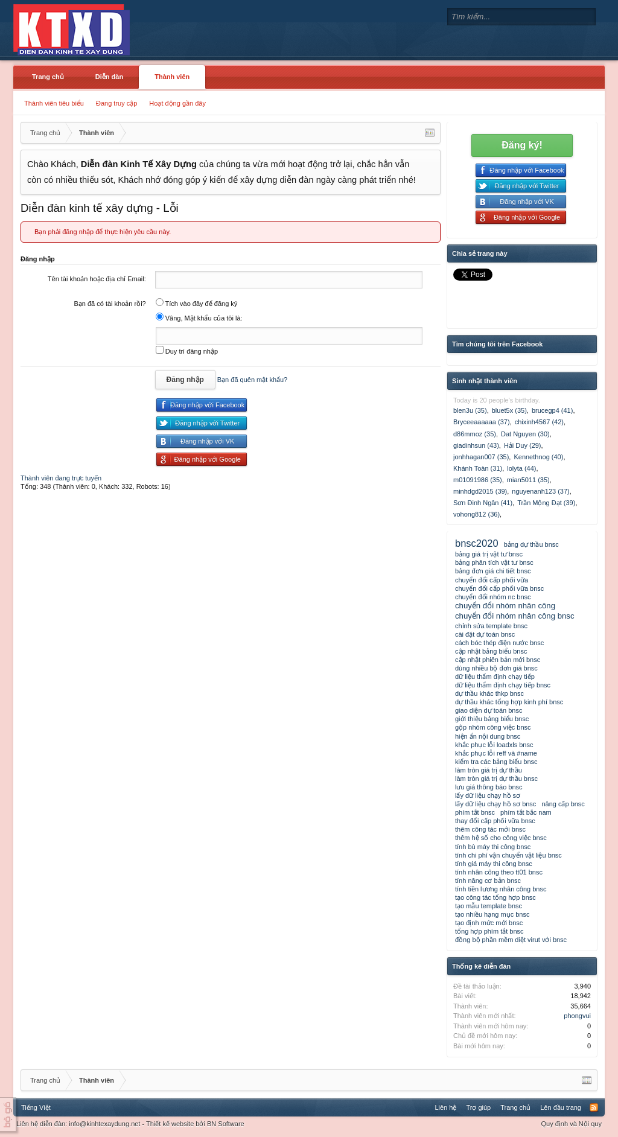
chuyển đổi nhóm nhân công (505, 605)
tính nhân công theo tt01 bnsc (499, 872)
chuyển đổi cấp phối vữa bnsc (499, 588)
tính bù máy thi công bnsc (492, 846)
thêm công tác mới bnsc (490, 829)
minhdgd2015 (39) (480, 491)
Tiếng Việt (36, 1107)
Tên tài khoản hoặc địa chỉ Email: (97, 278)
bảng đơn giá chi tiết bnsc (492, 571)
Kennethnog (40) (538, 456)
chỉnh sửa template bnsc (491, 625)
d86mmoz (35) (474, 434)
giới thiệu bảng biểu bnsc (492, 718)
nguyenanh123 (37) (540, 491)
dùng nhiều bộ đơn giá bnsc (496, 668)
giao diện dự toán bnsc (488, 710)
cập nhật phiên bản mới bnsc (497, 659)
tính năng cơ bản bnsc (488, 880)
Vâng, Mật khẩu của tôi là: (199, 318)
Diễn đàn (109, 76)
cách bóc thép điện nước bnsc (499, 642)
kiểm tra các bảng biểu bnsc (496, 761)
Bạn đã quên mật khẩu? (252, 379)
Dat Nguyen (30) (525, 434)
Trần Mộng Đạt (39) (546, 502)
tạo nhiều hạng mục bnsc (492, 914)
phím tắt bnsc (475, 812)
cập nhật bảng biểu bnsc (491, 651)
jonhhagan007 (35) (481, 456)
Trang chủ (48, 76)
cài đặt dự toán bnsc (485, 634)
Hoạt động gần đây (177, 103)
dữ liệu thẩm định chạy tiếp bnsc (502, 685)
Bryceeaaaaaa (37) (481, 421)
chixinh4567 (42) (539, 421)
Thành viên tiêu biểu (54, 103)
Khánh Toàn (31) (477, 468)
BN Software (225, 1123)
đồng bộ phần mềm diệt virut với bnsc (511, 939)
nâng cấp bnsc (562, 803)
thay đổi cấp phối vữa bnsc (495, 820)
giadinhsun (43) (476, 445)
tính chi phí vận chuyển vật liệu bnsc (508, 855)
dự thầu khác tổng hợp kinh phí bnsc (509, 701)
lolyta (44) (521, 468)
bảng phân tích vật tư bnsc (494, 562)
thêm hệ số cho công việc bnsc (501, 837)
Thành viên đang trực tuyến (61, 478)
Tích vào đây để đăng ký (197, 303)
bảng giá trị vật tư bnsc (489, 554)
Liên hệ (445, 1107)
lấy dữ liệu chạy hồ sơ (487, 795)
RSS (594, 1107)
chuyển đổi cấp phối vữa (491, 580)
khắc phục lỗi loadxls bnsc (494, 744)
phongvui (577, 1015)
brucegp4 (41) (552, 410)
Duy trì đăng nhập (187, 351)
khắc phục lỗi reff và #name (496, 753)
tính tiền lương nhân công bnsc (500, 889)
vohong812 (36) (476, 514)
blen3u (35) (470, 410)
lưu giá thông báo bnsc (489, 787)
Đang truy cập (116, 103)
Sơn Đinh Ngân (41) (482, 502)
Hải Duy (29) (522, 445)
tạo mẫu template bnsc (488, 905)
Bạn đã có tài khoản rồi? (109, 303)
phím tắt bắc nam (526, 812)
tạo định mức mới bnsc (489, 922)
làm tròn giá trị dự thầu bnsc (496, 778)
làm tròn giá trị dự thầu (488, 770)
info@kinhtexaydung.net (104, 1123)
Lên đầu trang (560, 1107)
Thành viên (172, 76)
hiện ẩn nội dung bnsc (487, 736)
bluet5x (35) (509, 410)
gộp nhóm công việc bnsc (493, 727)
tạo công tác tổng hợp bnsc (495, 897)
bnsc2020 (477, 543)
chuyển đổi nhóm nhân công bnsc (515, 615)
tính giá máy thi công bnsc (493, 863)
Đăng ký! (522, 145)
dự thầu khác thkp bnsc (489, 693)
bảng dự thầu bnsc (531, 544)
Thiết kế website (170, 1123)
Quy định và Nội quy (571, 1123)
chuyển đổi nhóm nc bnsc (493, 596)
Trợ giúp (478, 1107)
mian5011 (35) (528, 479)
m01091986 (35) (477, 479)
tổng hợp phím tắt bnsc (489, 931)
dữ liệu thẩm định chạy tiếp (495, 676)
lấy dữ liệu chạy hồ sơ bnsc (495, 803)
